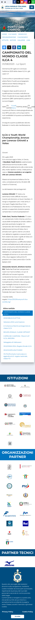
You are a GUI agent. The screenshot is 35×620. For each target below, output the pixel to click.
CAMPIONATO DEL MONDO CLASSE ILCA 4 (16, 313)
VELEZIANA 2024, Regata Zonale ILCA (17, 346)
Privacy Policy (7, 612)
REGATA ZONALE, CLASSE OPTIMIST (16, 332)
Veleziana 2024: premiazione (14, 322)
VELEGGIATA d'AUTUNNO (12, 350)
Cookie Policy (27, 612)
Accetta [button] (17, 616)
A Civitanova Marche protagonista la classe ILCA (16, 327)
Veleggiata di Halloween (12, 342)
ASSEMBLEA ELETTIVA (11, 318)
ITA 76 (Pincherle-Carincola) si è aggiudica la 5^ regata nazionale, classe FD (15, 356)
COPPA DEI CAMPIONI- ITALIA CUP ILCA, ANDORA (16, 337)
